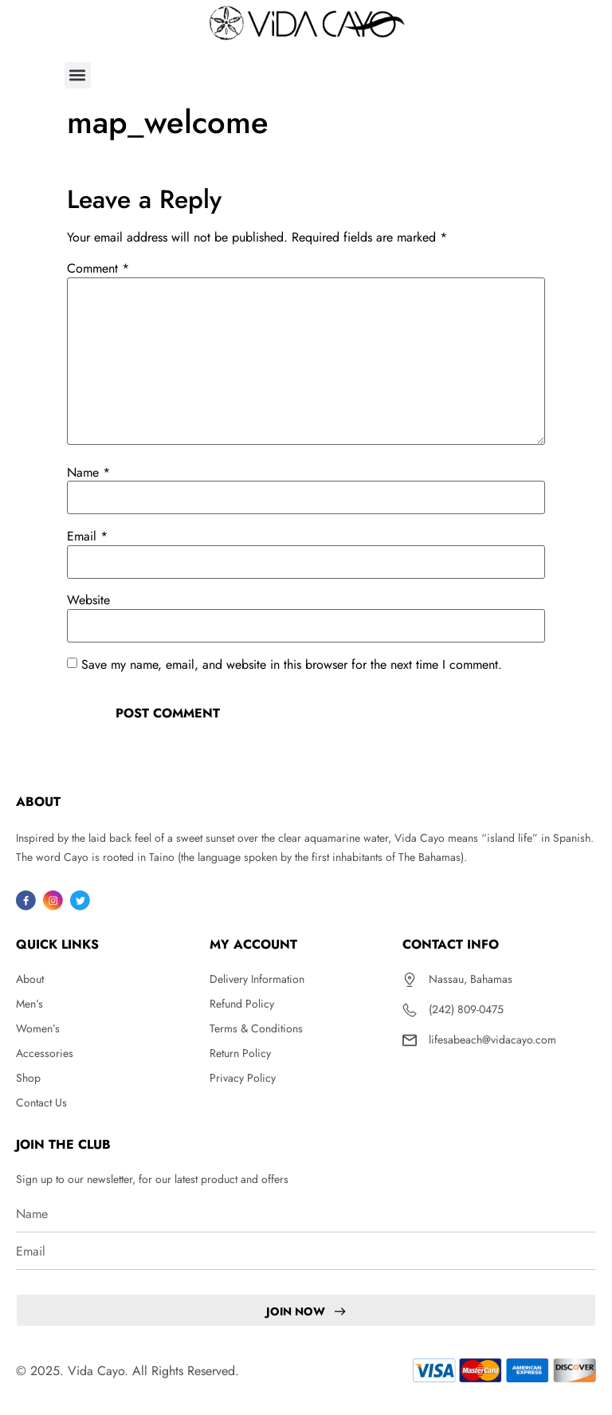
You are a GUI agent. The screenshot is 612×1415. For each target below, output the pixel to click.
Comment (98, 268)
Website (88, 600)
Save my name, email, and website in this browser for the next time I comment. (291, 664)
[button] (78, 75)
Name (88, 472)
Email (87, 536)
